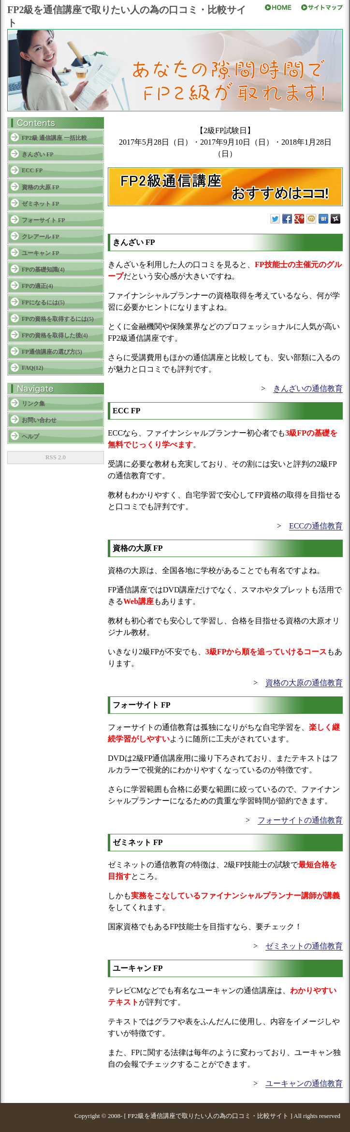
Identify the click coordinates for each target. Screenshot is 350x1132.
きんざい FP (38, 154)
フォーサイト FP (43, 220)
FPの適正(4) (37, 286)
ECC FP (32, 170)
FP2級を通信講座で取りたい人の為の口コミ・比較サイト (208, 1115)
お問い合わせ (39, 420)
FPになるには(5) (43, 302)
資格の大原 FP (40, 187)
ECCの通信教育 (316, 526)
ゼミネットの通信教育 (304, 946)
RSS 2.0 (55, 457)
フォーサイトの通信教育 (300, 820)
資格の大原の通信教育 (304, 683)
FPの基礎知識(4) (43, 269)
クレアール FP (40, 236)
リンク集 (33, 403)
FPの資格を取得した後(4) (55, 335)
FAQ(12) (32, 367)
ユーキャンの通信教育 (304, 1083)
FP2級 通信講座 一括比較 (54, 138)
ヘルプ (30, 436)
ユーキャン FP (40, 253)
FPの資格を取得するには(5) (58, 319)
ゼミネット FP (40, 203)
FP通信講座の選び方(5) (52, 351)
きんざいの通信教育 (308, 388)
